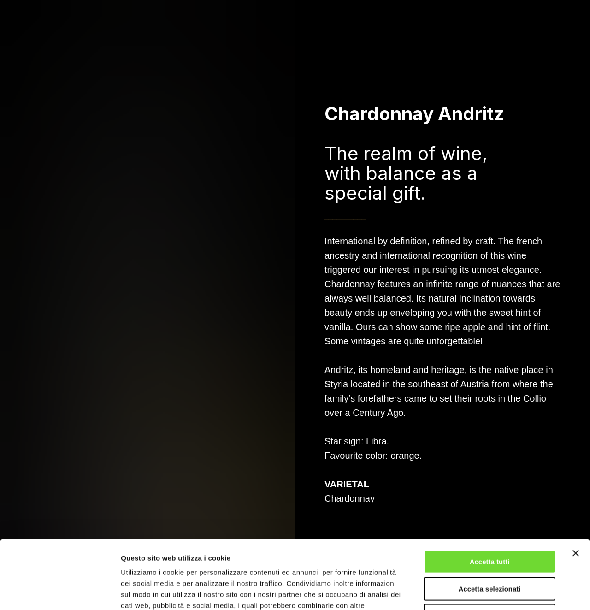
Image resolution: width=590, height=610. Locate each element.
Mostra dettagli (485, 592)
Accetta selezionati (489, 524)
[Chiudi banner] (575, 489)
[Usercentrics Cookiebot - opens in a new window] (59, 592)
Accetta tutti (490, 497)
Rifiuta (490, 551)
